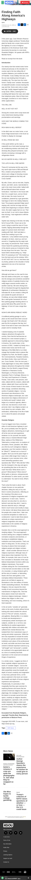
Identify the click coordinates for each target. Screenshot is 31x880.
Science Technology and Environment (8, 764)
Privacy (5, 851)
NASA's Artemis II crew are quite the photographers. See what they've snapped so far (8, 775)
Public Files (6, 847)
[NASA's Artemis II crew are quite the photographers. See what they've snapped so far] (9, 757)
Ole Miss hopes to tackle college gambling (7, 796)
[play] (2, 878)
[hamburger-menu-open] (2, 2)
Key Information (7, 844)
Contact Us (6, 862)
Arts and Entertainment (20, 756)
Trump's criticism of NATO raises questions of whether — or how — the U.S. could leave (21, 801)
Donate (25, 2)
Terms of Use (6, 840)
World (18, 792)
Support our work (7, 858)
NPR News (11, 728)
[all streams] (29, 878)
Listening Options (7, 854)
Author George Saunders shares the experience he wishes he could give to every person (22, 766)
